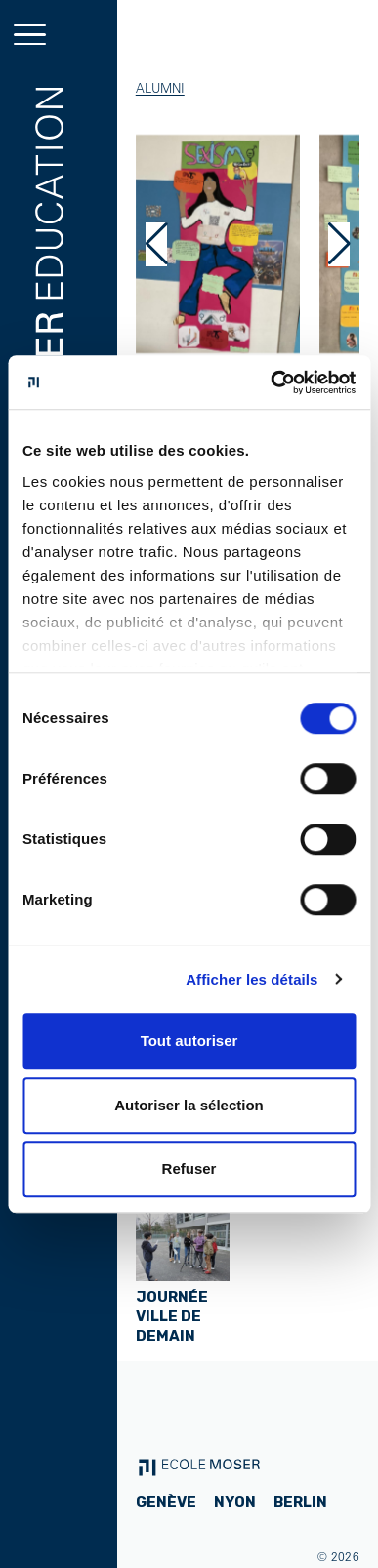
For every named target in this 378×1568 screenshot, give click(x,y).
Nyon (235, 1501)
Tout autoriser (189, 1040)
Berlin (300, 1501)
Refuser (189, 1168)
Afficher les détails (251, 979)
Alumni (160, 87)
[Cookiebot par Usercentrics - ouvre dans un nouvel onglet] (271, 382)
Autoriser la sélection (189, 1105)
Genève (166, 1501)
